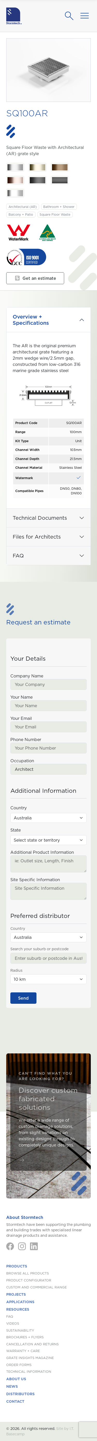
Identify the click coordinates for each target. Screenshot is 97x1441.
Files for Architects (37, 536)
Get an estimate (35, 278)
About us (16, 1379)
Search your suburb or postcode (39, 949)
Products (16, 1266)
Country (18, 808)
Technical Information (28, 1371)
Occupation (22, 761)
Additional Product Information (42, 852)
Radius (16, 970)
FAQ (18, 555)
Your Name (21, 697)
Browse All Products (27, 1273)
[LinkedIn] (34, 1246)
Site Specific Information (35, 879)
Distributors (20, 1394)
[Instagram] (22, 1246)
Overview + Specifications (31, 320)
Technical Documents (40, 518)
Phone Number (25, 739)
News (12, 1386)
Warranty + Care (23, 1351)
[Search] (70, 16)
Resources (17, 1309)
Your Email (21, 718)
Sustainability (20, 1330)
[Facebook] (10, 1246)
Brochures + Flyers (25, 1337)
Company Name (26, 676)
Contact (15, 1401)
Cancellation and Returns (32, 1344)
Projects (16, 1294)
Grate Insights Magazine (30, 1358)
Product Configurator (28, 1280)
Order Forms (19, 1365)
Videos (12, 1323)
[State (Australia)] (48, 840)
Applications (20, 1301)
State (15, 830)
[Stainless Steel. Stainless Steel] (15, 167)
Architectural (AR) (23, 207)
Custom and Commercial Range (36, 1287)
